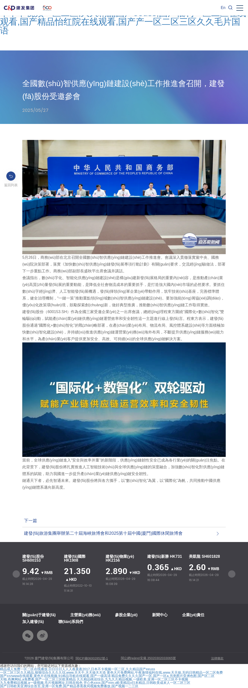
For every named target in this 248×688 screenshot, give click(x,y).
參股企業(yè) (126, 615)
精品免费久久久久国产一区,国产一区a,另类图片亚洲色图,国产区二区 (162, 676)
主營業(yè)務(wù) (85, 615)
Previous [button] (16, 574)
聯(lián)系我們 (70, 622)
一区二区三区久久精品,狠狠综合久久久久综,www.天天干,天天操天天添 (53, 672)
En (223, 8)
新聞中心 (160, 615)
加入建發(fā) (33, 622)
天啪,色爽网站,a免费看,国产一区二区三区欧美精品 (38, 679)
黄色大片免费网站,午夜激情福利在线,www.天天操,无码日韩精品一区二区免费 (165, 672)
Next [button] (231, 574)
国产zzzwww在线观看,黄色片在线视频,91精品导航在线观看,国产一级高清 (55, 676)
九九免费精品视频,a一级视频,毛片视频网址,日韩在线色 (41, 683)
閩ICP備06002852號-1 (92, 658)
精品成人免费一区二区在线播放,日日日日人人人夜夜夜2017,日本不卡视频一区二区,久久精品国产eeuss (77, 669)
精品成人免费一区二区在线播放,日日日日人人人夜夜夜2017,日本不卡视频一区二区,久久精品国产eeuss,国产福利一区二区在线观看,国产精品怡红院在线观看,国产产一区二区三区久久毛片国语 (123, 17)
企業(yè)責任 (193, 615)
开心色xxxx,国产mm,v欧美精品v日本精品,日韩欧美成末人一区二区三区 (137, 683)
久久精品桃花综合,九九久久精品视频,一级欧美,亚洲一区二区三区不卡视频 (132, 679)
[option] (41, 570)
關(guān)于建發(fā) (39, 615)
